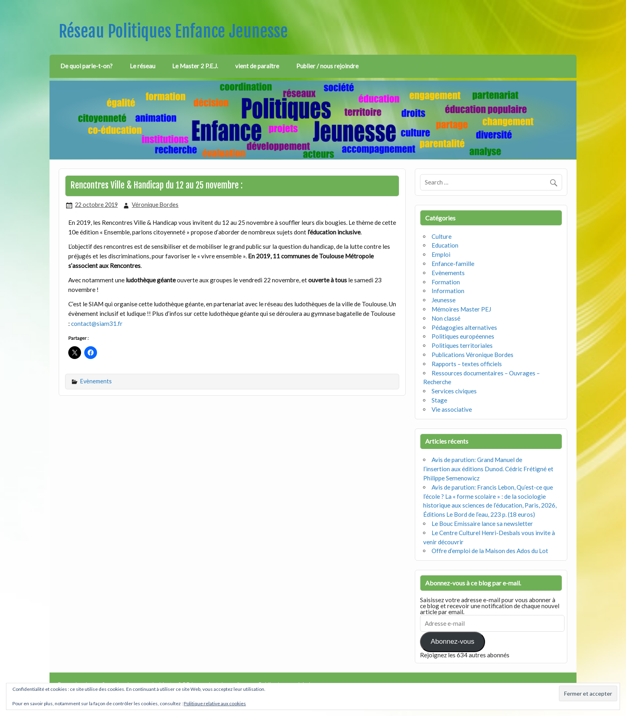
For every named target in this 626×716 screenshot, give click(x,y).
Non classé (446, 318)
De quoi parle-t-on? (86, 65)
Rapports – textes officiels (467, 363)
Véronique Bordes (155, 204)
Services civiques (454, 391)
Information (448, 290)
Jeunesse (444, 299)
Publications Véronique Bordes (472, 354)
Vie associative (452, 409)
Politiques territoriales (462, 345)
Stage (439, 400)
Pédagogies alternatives (464, 327)
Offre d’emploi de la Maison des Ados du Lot (490, 550)
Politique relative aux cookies (215, 703)
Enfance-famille (453, 263)
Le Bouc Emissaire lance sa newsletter (482, 523)
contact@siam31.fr (97, 323)
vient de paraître (257, 65)
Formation (446, 282)
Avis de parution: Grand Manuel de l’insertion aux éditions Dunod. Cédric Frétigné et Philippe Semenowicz (488, 469)
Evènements (96, 381)
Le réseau (142, 65)
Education (445, 245)
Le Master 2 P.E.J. (195, 65)
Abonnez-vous (452, 641)
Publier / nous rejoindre (327, 65)
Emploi (441, 254)
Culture (442, 236)
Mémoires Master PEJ (461, 309)
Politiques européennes (463, 336)
